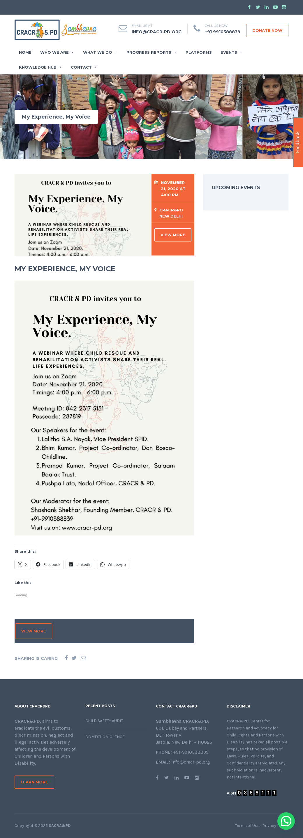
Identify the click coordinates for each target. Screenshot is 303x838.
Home (25, 52)
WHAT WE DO (100, 52)
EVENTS (232, 52)
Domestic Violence (105, 736)
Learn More (34, 782)
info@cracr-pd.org (157, 31)
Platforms (199, 52)
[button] (286, 821)
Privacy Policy (275, 825)
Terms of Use (247, 825)
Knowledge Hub (40, 67)
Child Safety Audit (104, 720)
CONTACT (84, 67)
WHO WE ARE (57, 52)
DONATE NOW (267, 30)
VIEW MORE (173, 234)
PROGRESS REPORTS (151, 52)
